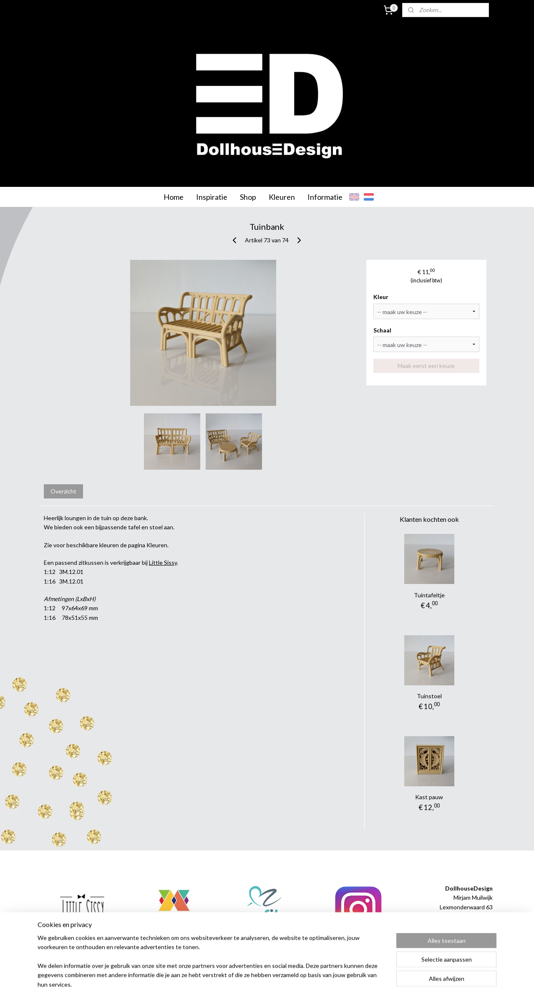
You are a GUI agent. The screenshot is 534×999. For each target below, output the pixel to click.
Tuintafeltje (429, 595)
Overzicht (63, 491)
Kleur (381, 296)
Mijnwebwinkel (353, 983)
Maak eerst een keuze (426, 365)
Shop (248, 196)
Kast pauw (429, 796)
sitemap (241, 983)
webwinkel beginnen (285, 983)
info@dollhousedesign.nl (461, 935)
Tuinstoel (429, 696)
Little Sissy (163, 562)
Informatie (325, 196)
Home (174, 196)
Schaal (383, 330)
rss (256, 983)
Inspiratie (211, 196)
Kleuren (282, 196)
